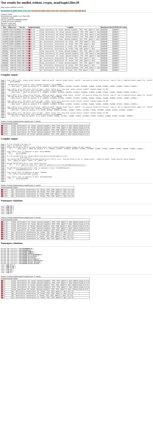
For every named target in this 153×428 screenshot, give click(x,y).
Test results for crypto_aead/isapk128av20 (72, 11)
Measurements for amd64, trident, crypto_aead (16, 11)
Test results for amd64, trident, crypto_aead (45, 11)
